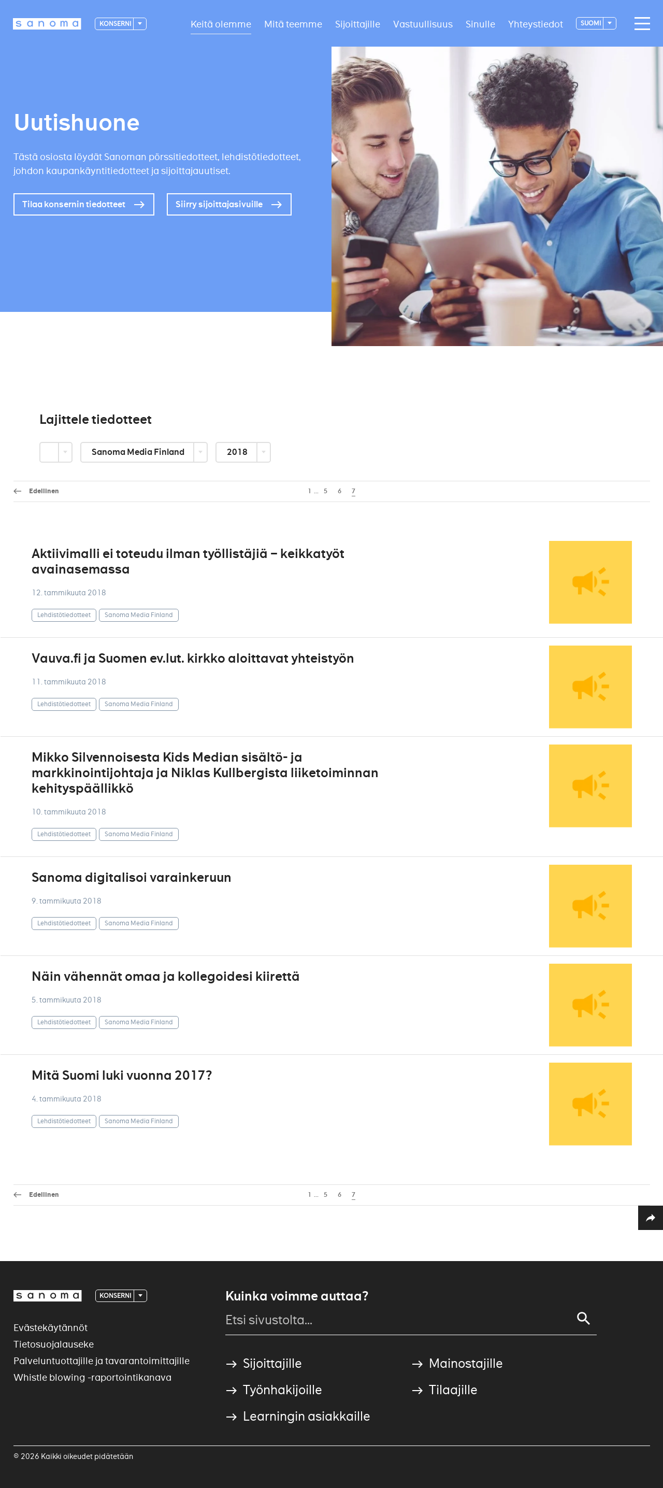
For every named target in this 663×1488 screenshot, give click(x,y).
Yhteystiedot (535, 24)
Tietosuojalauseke (53, 1344)
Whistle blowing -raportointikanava (92, 1377)
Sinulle (480, 24)
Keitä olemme (221, 24)
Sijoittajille (357, 24)
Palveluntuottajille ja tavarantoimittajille (101, 1361)
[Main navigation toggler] (639, 23)
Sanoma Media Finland (139, 452)
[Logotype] (47, 24)
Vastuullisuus (423, 24)
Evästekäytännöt (50, 1328)
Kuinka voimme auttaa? (296, 1296)
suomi (591, 23)
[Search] (584, 1319)
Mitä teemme (293, 24)
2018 (238, 452)
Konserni (115, 23)
